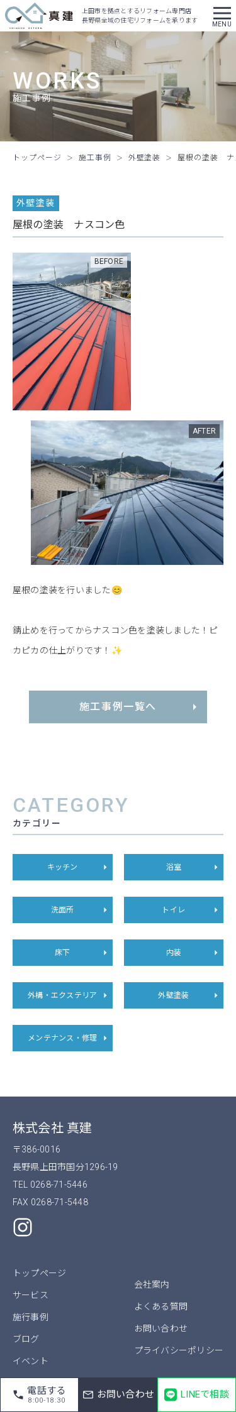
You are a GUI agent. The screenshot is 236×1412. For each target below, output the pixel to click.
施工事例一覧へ (140, 707)
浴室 (194, 867)
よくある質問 (161, 1306)
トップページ (39, 1273)
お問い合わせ (161, 1328)
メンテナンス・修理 (69, 1038)
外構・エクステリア (69, 995)
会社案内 (152, 1284)
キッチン (78, 867)
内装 (194, 953)
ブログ (26, 1339)
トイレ (191, 910)
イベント (30, 1361)
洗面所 (80, 910)
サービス (30, 1295)
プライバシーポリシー (178, 1350)
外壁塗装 (189, 995)
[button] (222, 16)
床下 (82, 953)
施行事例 (30, 1317)
